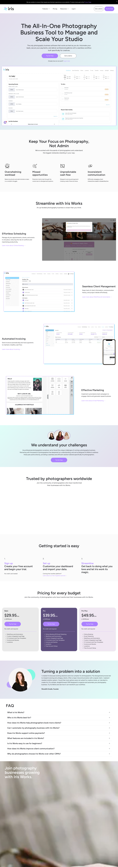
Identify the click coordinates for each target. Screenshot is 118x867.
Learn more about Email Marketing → (93, 401)
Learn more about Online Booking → (13, 245)
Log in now (67, 61)
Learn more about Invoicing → (12, 349)
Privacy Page (87, 2)
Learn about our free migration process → (55, 575)
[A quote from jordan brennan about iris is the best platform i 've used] (59, 512)
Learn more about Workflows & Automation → (97, 297)
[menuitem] (46, 9)
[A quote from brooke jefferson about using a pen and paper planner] (19, 512)
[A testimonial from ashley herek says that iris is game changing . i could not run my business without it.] (98, 512)
